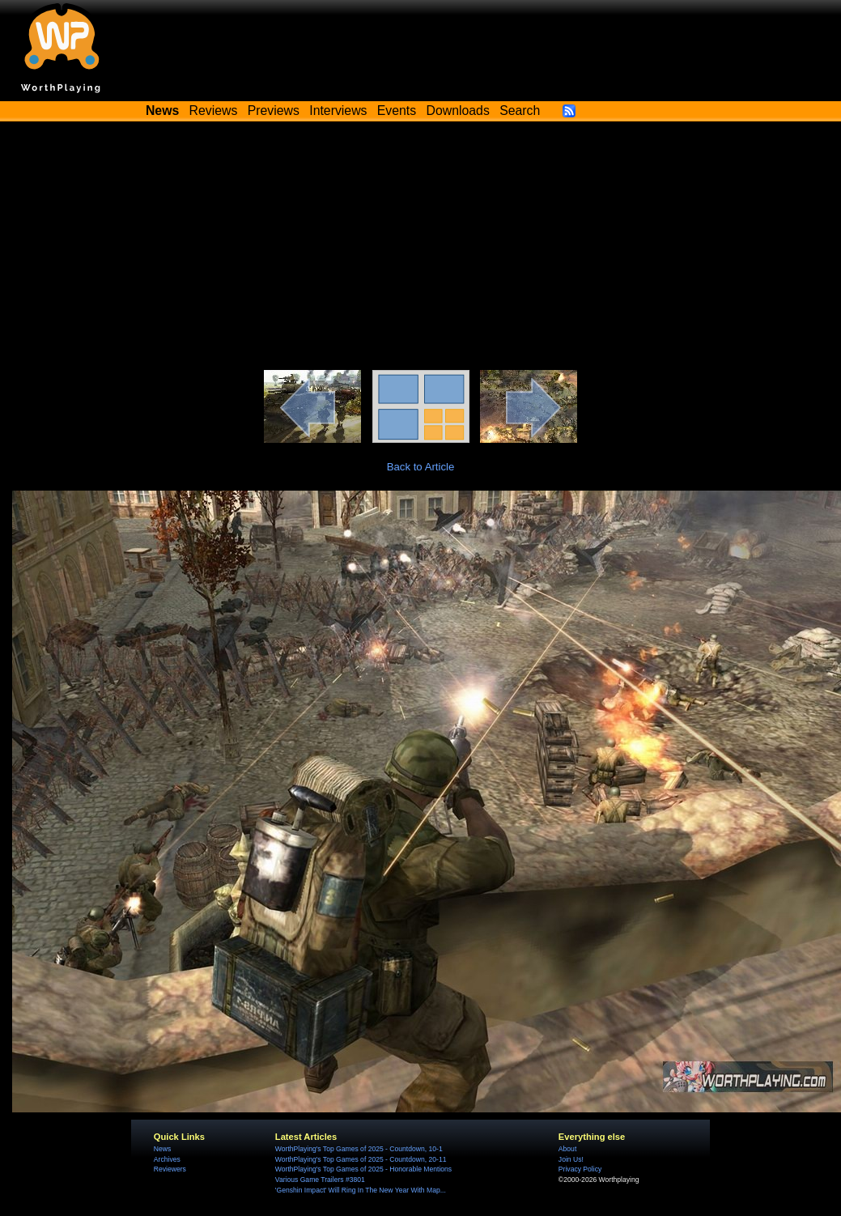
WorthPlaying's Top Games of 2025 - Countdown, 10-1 (359, 1149)
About (567, 1149)
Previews (273, 110)
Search (519, 110)
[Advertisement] (421, 248)
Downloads (458, 110)
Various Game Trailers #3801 (320, 1180)
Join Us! (571, 1159)
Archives (167, 1159)
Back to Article (421, 467)
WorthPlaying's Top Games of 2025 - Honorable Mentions (363, 1169)
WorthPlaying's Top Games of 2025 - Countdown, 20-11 (361, 1159)
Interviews (338, 110)
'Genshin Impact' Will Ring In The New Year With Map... (360, 1190)
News (162, 1149)
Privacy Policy (580, 1169)
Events (396, 110)
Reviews (213, 110)
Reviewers (170, 1169)
